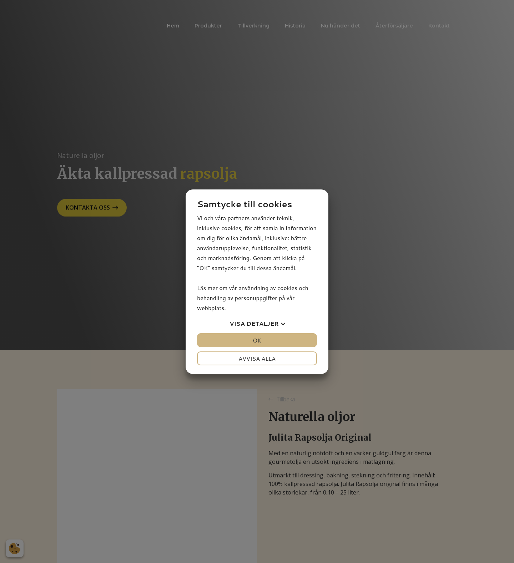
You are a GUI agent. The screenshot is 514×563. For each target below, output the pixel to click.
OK (257, 340)
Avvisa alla (257, 358)
